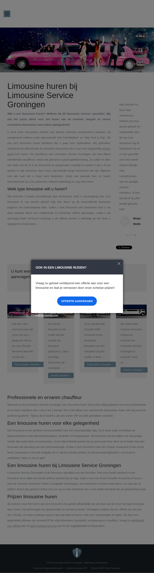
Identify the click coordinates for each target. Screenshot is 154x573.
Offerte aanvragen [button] (77, 301)
